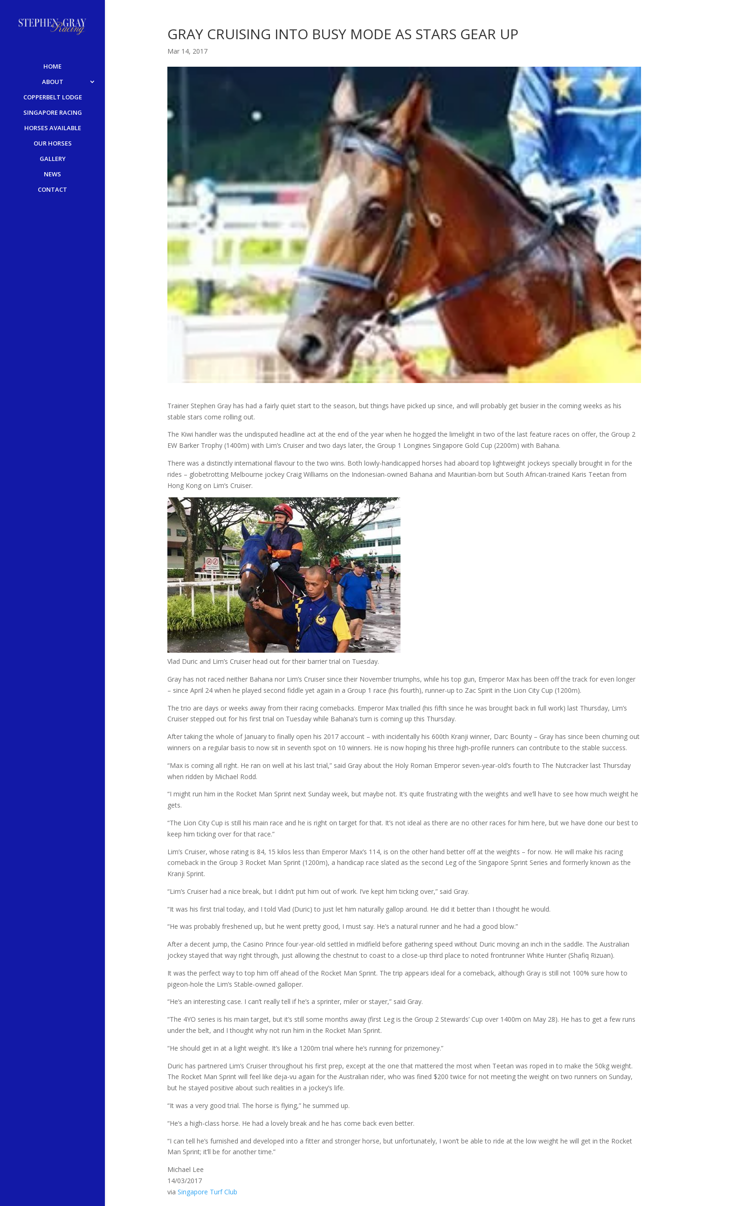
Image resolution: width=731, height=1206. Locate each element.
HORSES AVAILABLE (52, 128)
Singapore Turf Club (207, 1191)
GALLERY (53, 159)
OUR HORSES (53, 143)
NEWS (52, 174)
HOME (52, 66)
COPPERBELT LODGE (52, 97)
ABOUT (52, 82)
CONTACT (52, 190)
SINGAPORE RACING (52, 113)
